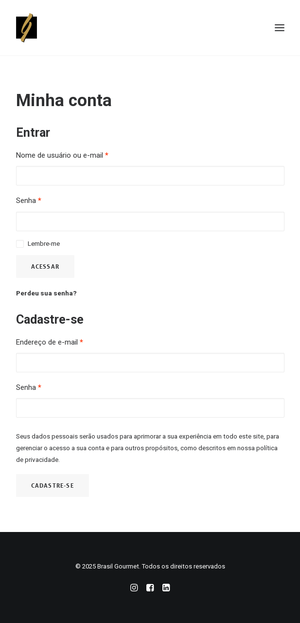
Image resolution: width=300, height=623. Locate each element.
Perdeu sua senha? (46, 293)
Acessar (45, 266)
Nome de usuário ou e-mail (62, 155)
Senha (28, 200)
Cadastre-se (52, 485)
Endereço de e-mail (49, 342)
